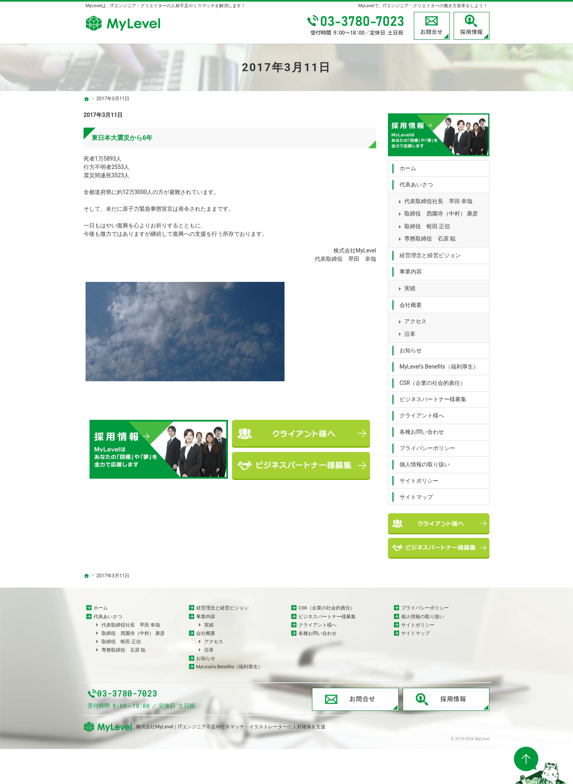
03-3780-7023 (356, 26)
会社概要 (411, 302)
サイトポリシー (419, 478)
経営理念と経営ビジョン (430, 253)
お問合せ (432, 26)
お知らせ (411, 348)
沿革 (409, 331)
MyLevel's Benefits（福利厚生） (439, 364)
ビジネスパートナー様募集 (433, 397)
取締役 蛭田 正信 (427, 224)
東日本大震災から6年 (122, 138)
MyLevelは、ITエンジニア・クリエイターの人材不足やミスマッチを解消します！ (166, 5)
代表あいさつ (416, 182)
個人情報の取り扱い (425, 462)
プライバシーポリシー (427, 445)
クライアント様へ (422, 413)
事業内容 (411, 269)
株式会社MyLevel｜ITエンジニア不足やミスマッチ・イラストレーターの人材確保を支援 (230, 762)
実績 (409, 286)
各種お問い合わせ (422, 429)
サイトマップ (416, 494)
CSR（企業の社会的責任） (433, 381)
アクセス (415, 319)
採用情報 (471, 26)
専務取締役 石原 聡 (430, 236)
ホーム (408, 166)
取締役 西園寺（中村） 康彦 (441, 211)
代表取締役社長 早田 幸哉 (438, 199)
